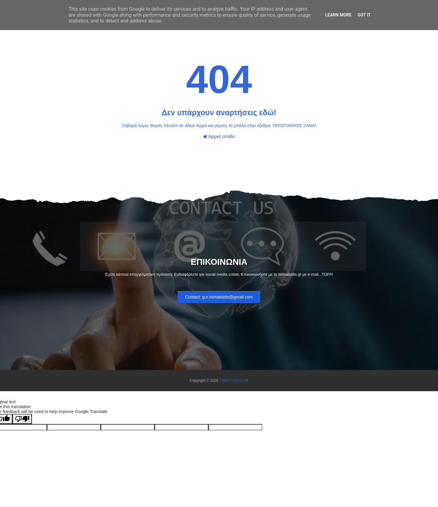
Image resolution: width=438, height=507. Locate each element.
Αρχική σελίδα (219, 136)
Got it (363, 14)
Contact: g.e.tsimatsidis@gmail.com (219, 297)
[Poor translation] (22, 419)
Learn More (338, 14)
